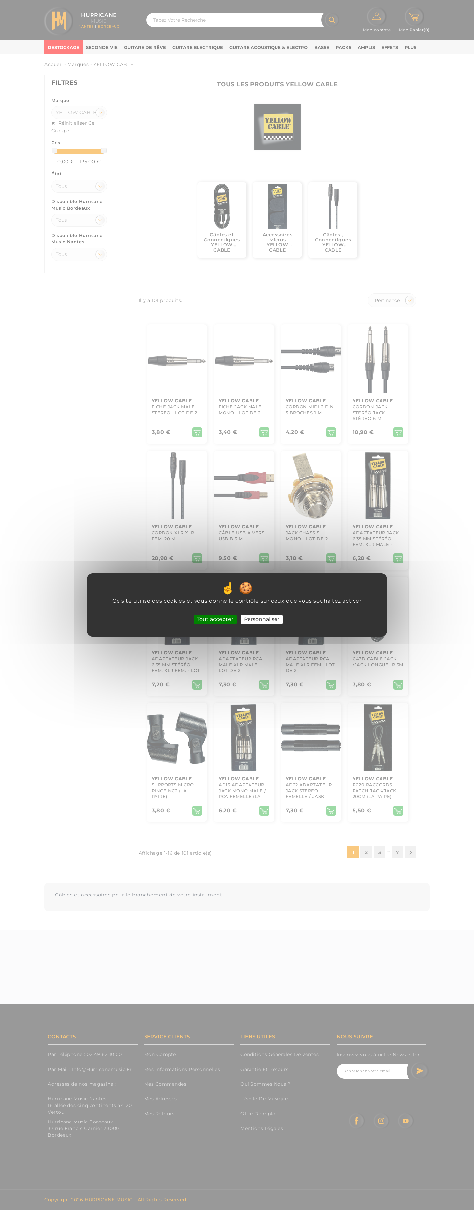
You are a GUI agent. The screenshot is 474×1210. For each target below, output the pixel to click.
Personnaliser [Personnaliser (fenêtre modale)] (261, 619)
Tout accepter (215, 619)
